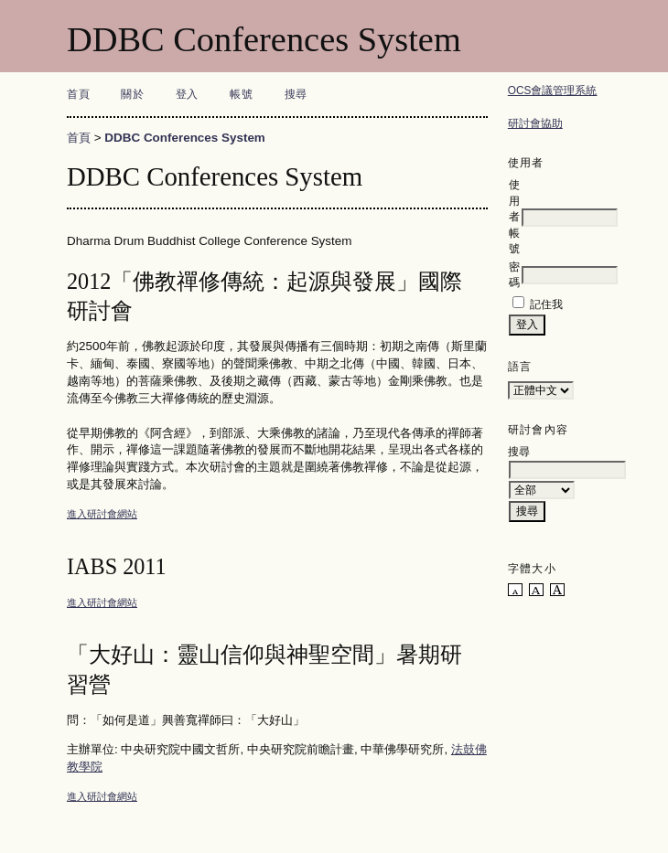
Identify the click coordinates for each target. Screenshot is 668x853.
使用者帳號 (514, 216)
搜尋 (296, 94)
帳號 (241, 94)
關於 (132, 94)
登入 (187, 94)
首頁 (78, 94)
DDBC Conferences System (184, 137)
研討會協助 (535, 123)
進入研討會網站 (102, 513)
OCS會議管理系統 (553, 90)
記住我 (546, 304)
